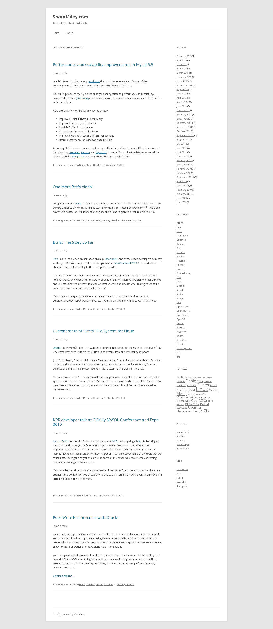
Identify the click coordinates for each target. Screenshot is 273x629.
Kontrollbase (183, 273)
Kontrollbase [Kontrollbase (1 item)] (182, 390)
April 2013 (182, 97)
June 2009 (182, 198)
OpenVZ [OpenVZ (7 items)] (197, 400)
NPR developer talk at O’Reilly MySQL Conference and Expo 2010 (106, 422)
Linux (82, 165)
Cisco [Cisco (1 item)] (198, 378)
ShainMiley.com (70, 17)
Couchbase (183, 235)
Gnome (180, 269)
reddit (180, 477)
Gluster (180, 264)
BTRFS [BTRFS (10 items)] (182, 377)
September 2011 (185, 135)
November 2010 (185, 168)
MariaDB (74, 152)
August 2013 (183, 89)
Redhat (180, 335)
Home (56, 33)
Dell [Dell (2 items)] (201, 381)
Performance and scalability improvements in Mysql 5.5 (103, 64)
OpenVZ (90, 584)
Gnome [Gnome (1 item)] (213, 385)
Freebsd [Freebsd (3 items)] (181, 385)
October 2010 (183, 173)
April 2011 (182, 152)
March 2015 (183, 72)
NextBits (181, 436)
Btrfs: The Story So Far (73, 242)
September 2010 (185, 177)
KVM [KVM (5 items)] (192, 390)
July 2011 (181, 143)
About (69, 33)
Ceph (179, 227)
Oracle (96, 165)
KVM (179, 277)
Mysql (89, 165)
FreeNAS (181, 260)
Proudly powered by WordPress (69, 614)
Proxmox (108, 584)
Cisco (179, 231)
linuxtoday (182, 469)
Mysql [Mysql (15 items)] (182, 393)
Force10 (181, 252)
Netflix (180, 294)
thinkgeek (182, 486)
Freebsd (181, 256)
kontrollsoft (183, 431)
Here (55, 258)
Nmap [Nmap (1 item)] (197, 394)
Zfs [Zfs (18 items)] (206, 411)
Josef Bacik (111, 258)
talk (138, 441)
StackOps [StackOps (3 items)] (182, 407)
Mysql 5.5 (101, 152)
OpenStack (182, 315)
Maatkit (180, 285)
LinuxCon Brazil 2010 (125, 263)
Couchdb (181, 239)
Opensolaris (183, 306)
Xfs (178, 352)
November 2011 (185, 127)
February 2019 (184, 56)
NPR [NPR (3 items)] (202, 394)
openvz (181, 440)
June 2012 (182, 106)
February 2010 (184, 189)
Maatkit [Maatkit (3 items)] (213, 390)
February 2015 (184, 76)
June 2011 (182, 147)
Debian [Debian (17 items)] (192, 380)
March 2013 (183, 102)
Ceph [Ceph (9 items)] (192, 377)
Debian (180, 244)
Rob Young (83, 98)
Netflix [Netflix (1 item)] (190, 394)
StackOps (182, 340)
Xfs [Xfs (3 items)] (201, 411)
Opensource (183, 310)
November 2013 (185, 85)
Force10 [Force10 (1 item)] (208, 381)
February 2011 (184, 160)
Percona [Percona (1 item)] (180, 404)
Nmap (180, 298)
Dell (179, 248)
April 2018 (182, 60)
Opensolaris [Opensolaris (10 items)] (186, 397)
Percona (85, 152)
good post (94, 81)
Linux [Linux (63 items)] (202, 389)
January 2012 (183, 118)
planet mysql (183, 444)
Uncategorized (109, 220)
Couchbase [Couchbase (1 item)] (207, 378)
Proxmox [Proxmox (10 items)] (192, 404)
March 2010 (183, 185)
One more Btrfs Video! (73, 186)
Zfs (178, 356)
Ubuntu (180, 344)
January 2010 (183, 193)
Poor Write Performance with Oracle (85, 517)
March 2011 (183, 156)
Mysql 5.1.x (78, 156)
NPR (114, 441)
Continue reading (64, 575)
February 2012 (184, 114)
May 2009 (181, 202)
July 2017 (181, 64)
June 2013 (182, 93)
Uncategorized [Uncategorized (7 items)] (188, 411)
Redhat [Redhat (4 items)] (204, 404)
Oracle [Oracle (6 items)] (208, 400)
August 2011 (183, 139)
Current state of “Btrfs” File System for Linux (93, 330)
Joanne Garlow (61, 441)
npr (178, 473)
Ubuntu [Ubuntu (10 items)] (194, 407)
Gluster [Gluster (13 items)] (203, 384)
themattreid (183, 448)
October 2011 (183, 131)
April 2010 (182, 181)
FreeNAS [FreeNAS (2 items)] (191, 385)
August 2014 (183, 81)
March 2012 (183, 110)
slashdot (181, 482)
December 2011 (185, 122)
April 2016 (182, 68)
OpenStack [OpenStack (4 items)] (183, 401)
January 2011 (183, 164)
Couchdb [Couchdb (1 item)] (181, 381)
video (78, 203)
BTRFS (82, 220)
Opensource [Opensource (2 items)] (203, 397)
